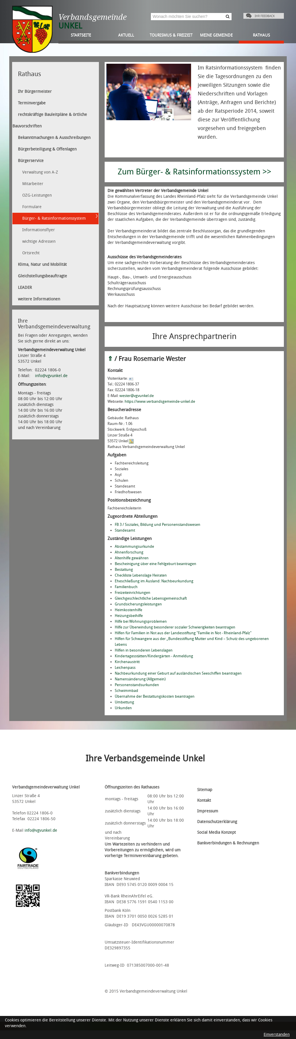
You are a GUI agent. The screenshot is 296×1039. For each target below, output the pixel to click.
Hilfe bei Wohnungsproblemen (141, 621)
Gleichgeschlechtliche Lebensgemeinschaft (151, 598)
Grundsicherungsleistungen (138, 604)
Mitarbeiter (32, 183)
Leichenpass (125, 667)
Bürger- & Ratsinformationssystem (54, 218)
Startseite (81, 35)
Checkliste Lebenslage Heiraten (141, 575)
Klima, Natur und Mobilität (42, 264)
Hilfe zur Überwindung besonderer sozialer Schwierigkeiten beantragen (175, 627)
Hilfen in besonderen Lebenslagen (144, 650)
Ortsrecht (31, 253)
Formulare (32, 206)
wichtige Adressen (39, 241)
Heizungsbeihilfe (129, 615)
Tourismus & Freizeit (171, 35)
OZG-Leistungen (37, 195)
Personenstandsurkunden (137, 685)
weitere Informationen (39, 299)
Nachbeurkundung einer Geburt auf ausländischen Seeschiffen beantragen (178, 673)
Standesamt (125, 530)
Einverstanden (277, 1034)
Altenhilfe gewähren (132, 558)
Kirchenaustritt (127, 662)
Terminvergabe (32, 103)
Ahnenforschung (129, 552)
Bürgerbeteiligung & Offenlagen (47, 149)
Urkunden (123, 708)
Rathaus (261, 35)
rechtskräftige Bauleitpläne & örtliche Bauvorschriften (49, 120)
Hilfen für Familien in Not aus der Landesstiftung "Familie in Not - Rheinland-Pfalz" (183, 633)
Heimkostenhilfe (128, 610)
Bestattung (124, 569)
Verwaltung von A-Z (40, 172)
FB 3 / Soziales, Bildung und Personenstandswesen (157, 524)
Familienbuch (126, 587)
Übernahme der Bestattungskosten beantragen (155, 696)
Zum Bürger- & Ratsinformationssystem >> (194, 171)
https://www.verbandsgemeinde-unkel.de (160, 401)
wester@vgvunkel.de (136, 396)
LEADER (25, 287)
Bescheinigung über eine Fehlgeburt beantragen (155, 564)
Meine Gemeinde (216, 35)
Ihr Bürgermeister (35, 91)
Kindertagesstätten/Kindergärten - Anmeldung (154, 656)
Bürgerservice (31, 160)
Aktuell (126, 35)
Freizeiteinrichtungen (132, 592)
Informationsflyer (38, 229)
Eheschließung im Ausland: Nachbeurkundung (154, 581)
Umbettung (124, 702)
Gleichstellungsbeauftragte (42, 276)
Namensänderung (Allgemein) (140, 679)
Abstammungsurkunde (134, 546)
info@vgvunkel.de (51, 375)
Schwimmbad (126, 690)
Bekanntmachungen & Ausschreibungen (54, 137)
